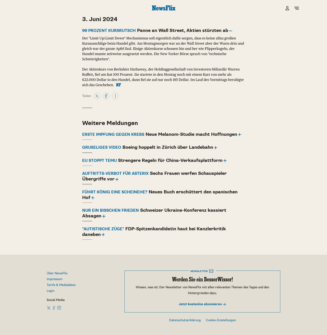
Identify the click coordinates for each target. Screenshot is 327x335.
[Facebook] (106, 96)
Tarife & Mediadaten (61, 285)
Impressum (54, 279)
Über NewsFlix (57, 273)
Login (50, 291)
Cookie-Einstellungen (221, 320)
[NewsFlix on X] (49, 308)
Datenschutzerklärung (185, 320)
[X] (97, 96)
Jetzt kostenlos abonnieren (202, 304)
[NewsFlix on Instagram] (59, 308)
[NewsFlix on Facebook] (54, 308)
